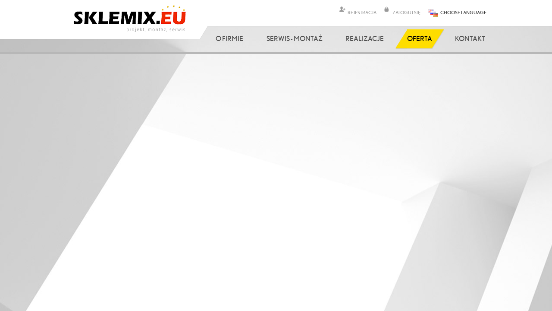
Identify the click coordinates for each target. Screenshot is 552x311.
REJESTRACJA (362, 12)
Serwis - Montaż (295, 38)
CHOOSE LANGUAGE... (464, 12)
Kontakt (470, 38)
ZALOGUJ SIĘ (406, 12)
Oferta (419, 38)
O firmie (229, 38)
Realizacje (364, 38)
